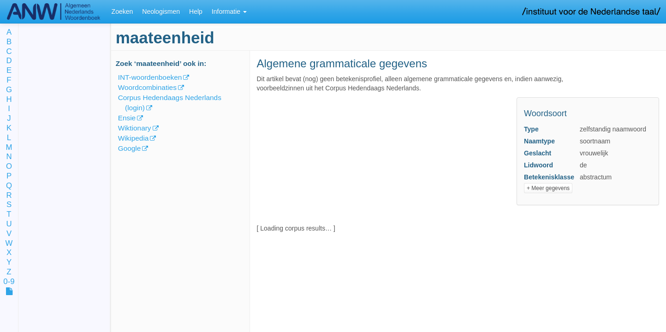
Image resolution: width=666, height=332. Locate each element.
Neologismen (161, 11)
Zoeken (122, 11)
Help (195, 11)
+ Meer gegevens (548, 188)
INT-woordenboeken (150, 77)
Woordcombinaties (147, 87)
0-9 (8, 282)
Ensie (127, 118)
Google (129, 148)
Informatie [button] (229, 11)
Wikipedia (133, 138)
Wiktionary (134, 128)
